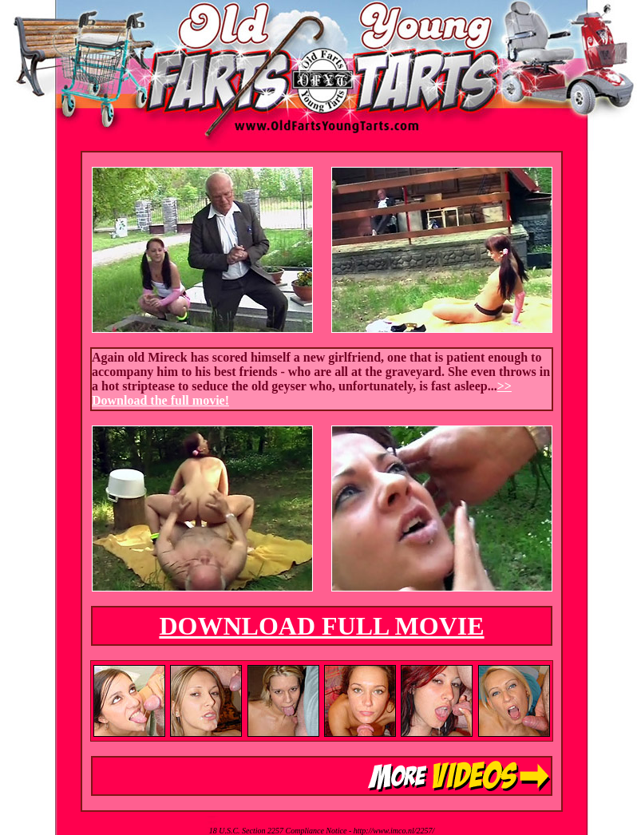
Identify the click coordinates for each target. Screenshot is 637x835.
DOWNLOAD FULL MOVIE (321, 625)
